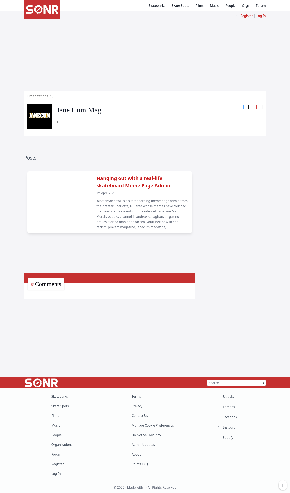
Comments (48, 284)
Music (214, 5)
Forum (261, 5)
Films (200, 5)
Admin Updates (143, 444)
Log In (261, 15)
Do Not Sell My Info (146, 435)
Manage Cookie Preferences (153, 425)
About (136, 454)
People (230, 5)
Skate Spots (180, 5)
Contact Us (140, 415)
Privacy (137, 406)
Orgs (245, 5)
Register (246, 15)
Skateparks (157, 5)
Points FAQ (140, 464)
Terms (136, 396)
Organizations (61, 444)
